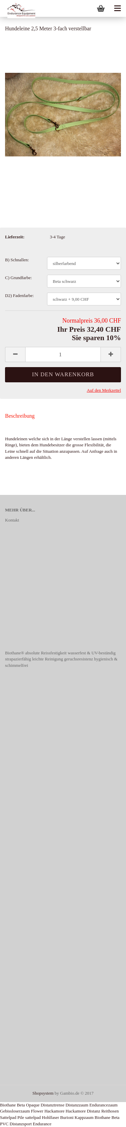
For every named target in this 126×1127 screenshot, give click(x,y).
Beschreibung (20, 416)
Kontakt (12, 520)
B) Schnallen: (17, 259)
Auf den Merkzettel (104, 390)
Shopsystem (42, 1093)
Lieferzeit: (15, 236)
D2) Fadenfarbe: (19, 295)
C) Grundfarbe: (18, 277)
